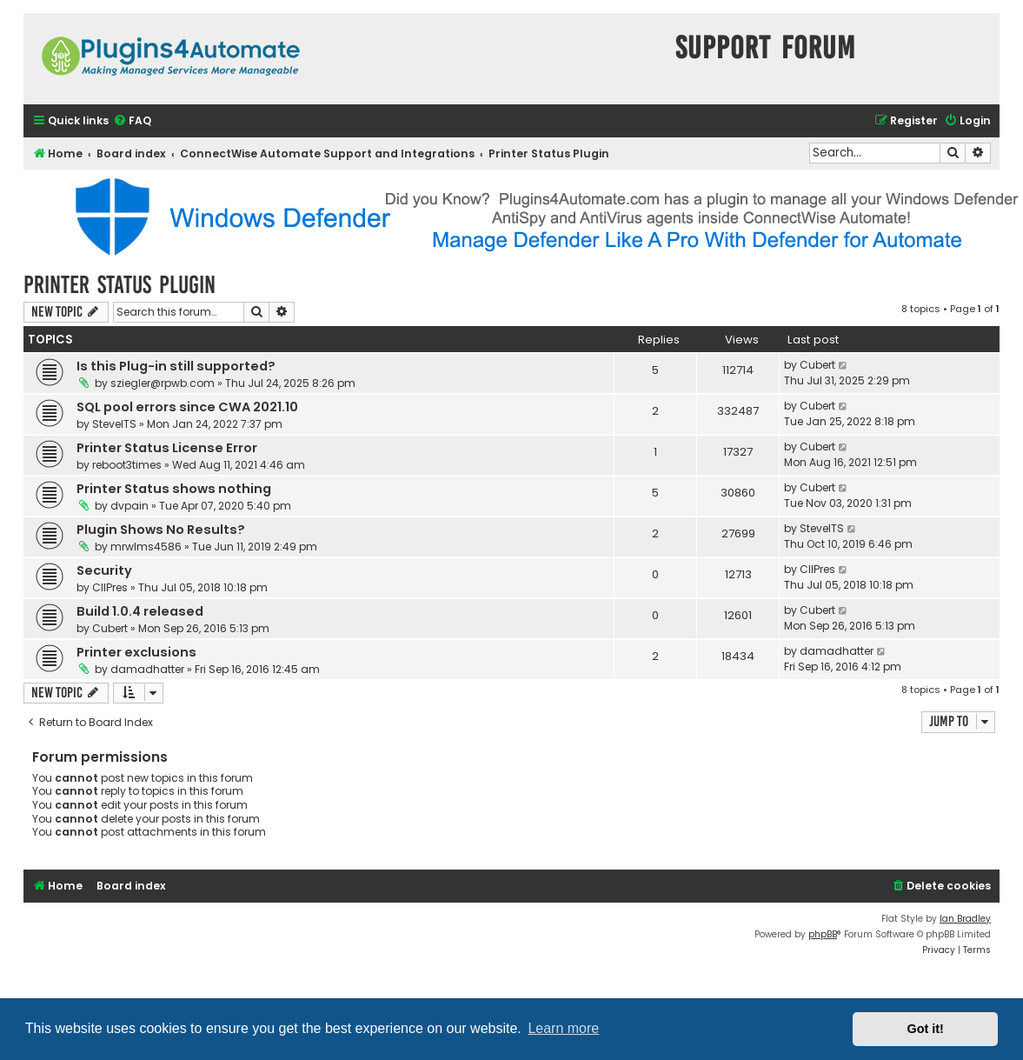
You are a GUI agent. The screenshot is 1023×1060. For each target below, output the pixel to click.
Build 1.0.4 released (139, 611)
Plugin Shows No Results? (160, 529)
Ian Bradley (965, 918)
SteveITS (114, 424)
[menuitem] (132, 121)
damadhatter (147, 669)
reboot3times (127, 464)
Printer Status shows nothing (173, 488)
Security (104, 570)
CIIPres (110, 587)
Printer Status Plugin (119, 284)
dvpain (129, 505)
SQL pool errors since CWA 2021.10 (187, 407)
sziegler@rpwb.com (162, 383)
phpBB (822, 934)
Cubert (817, 364)
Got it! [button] (925, 1029)
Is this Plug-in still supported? (176, 366)
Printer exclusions (136, 652)
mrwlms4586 (146, 546)
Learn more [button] (563, 1028)
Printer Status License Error (166, 448)
